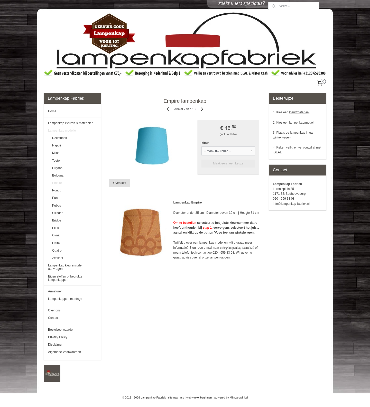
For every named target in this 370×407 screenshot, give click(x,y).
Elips (55, 228)
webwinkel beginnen (199, 397)
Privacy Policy (57, 337)
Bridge (56, 220)
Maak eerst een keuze (228, 163)
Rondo (56, 190)
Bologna (57, 175)
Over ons (54, 310)
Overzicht (119, 183)
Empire (57, 183)
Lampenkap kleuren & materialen (70, 123)
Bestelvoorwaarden (61, 329)
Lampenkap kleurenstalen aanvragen (65, 267)
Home (52, 111)
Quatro (57, 250)
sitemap (173, 397)
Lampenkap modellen (63, 130)
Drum (56, 243)
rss (182, 397)
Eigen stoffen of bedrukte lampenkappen (65, 278)
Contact (53, 318)
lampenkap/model (301, 122)
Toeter (56, 160)
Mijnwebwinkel (239, 397)
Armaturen (55, 291)
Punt (55, 198)
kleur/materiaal (299, 112)
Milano (56, 153)
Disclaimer (55, 344)
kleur (205, 143)
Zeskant (57, 258)
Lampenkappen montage (65, 299)
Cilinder (57, 213)
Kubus (56, 205)
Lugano (57, 168)
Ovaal (56, 235)
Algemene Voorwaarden (64, 352)
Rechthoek (59, 138)
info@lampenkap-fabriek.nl (237, 247)
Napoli (56, 145)
